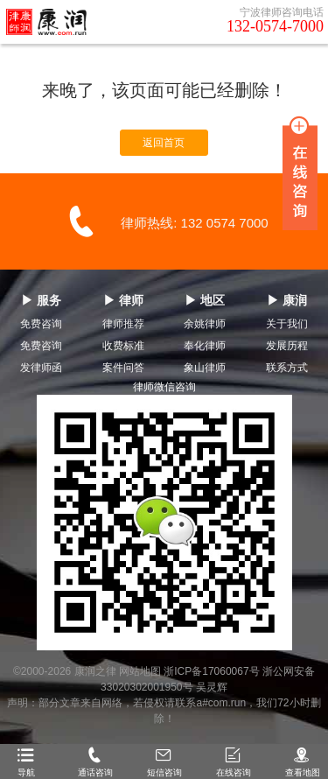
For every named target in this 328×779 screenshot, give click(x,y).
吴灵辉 (211, 687)
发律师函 (41, 367)
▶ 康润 (287, 300)
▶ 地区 (205, 300)
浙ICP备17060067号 (211, 671)
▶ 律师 (123, 300)
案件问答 (123, 367)
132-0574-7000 (275, 26)
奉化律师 (205, 346)
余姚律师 (205, 324)
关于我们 (287, 324)
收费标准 (123, 346)
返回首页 (163, 143)
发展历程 (287, 346)
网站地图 (140, 671)
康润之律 (95, 671)
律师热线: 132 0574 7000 (194, 222)
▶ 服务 (41, 300)
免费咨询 (41, 324)
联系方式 (287, 367)
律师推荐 (123, 324)
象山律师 (205, 367)
